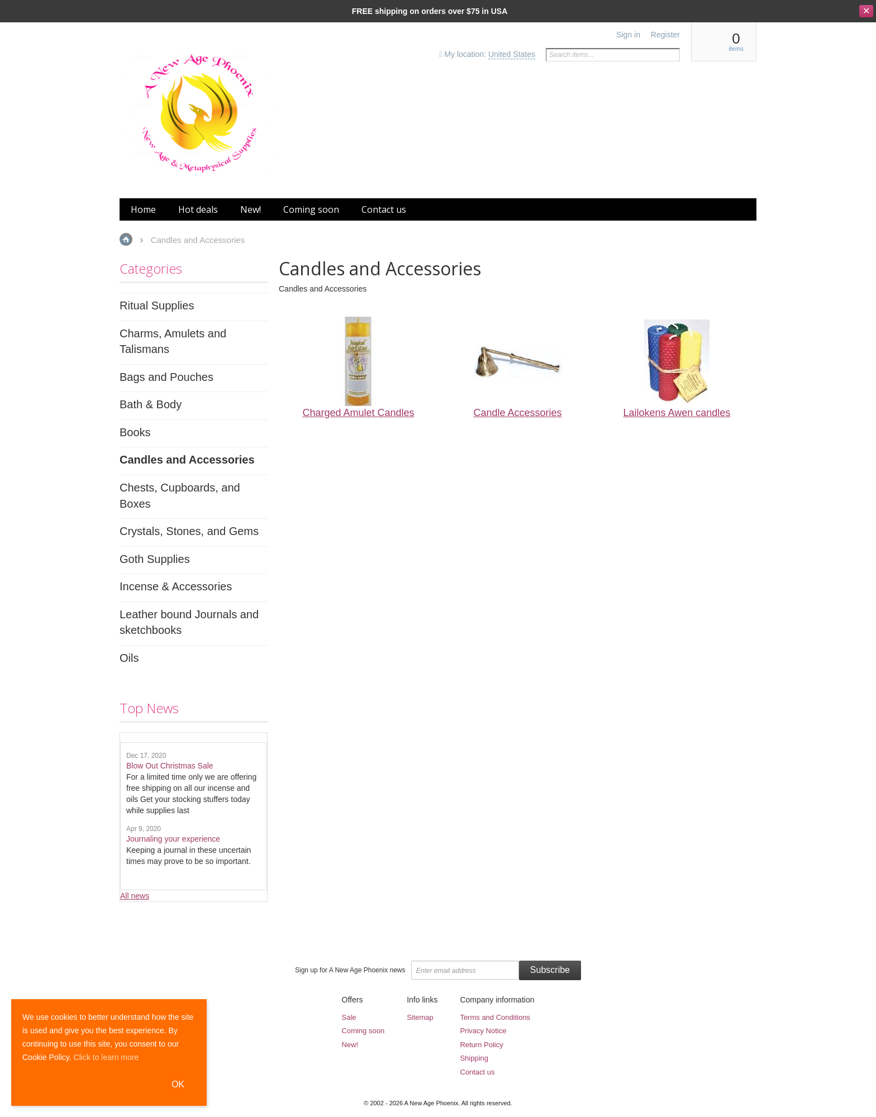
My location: (487, 54)
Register (665, 34)
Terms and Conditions (495, 1017)
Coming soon (363, 1031)
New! (350, 1044)
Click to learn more (106, 1057)
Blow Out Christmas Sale (169, 765)
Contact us (477, 1072)
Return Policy (481, 1044)
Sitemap (420, 1017)
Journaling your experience (173, 838)
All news (134, 895)
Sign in (628, 34)
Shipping (474, 1058)
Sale (349, 1017)
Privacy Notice (483, 1031)
